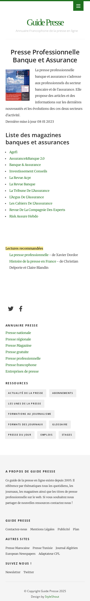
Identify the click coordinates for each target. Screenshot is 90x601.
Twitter (29, 572)
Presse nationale (18, 333)
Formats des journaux (25, 424)
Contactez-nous (16, 529)
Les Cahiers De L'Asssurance (30, 203)
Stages (67, 434)
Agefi (13, 152)
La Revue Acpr (20, 178)
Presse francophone (21, 365)
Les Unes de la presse (24, 403)
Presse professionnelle (23, 358)
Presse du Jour (19, 434)
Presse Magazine (18, 346)
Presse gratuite (17, 352)
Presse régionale (18, 339)
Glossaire (60, 424)
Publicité (64, 529)
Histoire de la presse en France (33, 261)
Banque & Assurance (25, 165)
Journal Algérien (67, 548)
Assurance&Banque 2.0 (27, 159)
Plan (76, 529)
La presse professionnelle (28, 255)
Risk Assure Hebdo (23, 216)
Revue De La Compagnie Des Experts (37, 210)
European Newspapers (21, 553)
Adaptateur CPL (49, 553)
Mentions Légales (42, 529)
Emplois (47, 434)
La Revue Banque (22, 184)
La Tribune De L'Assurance (29, 191)
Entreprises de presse (22, 371)
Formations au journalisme (29, 413)
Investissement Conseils (28, 171)
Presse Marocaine (18, 548)
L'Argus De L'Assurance (26, 197)
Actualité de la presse (25, 393)
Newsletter (13, 572)
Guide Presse (45, 22)
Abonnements (62, 393)
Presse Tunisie (43, 548)
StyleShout (52, 596)
